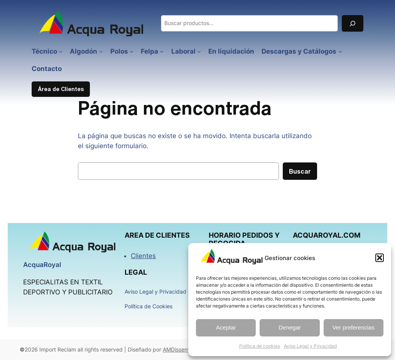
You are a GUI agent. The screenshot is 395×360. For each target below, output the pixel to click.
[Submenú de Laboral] (199, 51)
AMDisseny (177, 349)
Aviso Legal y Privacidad (310, 346)
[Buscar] (352, 23)
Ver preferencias (354, 327)
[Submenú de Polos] (131, 51)
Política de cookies (259, 346)
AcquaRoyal (42, 265)
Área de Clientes (61, 89)
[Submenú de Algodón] (101, 51)
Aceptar (226, 327)
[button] (379, 258)
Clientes (143, 256)
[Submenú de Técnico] (60, 51)
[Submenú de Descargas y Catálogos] (340, 51)
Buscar (300, 171)
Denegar (290, 327)
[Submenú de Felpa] (162, 51)
